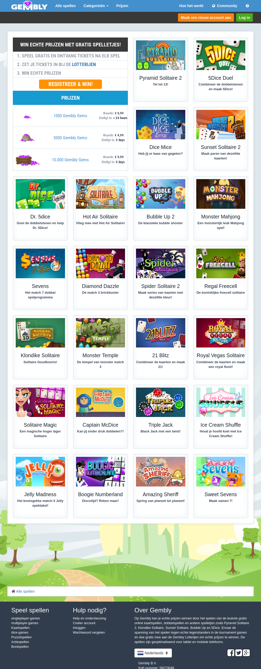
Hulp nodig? (89, 610)
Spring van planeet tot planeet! (161, 501)
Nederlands (153, 653)
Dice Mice (160, 147)
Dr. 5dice (40, 217)
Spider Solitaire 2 (160, 286)
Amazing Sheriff (160, 494)
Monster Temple (100, 355)
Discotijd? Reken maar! (100, 501)
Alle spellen (65, 6)
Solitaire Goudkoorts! (40, 362)
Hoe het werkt (191, 6)
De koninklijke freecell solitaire (221, 293)
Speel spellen (30, 610)
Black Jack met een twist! (160, 431)
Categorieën (96, 6)
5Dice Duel (220, 78)
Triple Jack (160, 425)
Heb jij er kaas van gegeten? (160, 154)
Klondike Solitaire (40, 355)
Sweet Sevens (221, 494)
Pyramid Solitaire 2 (160, 78)
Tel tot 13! (160, 84)
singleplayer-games (25, 618)
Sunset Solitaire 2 (221, 147)
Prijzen (122, 6)
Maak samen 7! (220, 501)
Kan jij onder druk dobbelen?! (100, 431)
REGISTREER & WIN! (70, 84)
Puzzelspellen (21, 637)
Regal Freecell (220, 286)
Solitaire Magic (40, 425)
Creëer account (84, 623)
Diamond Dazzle (100, 286)
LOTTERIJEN (84, 64)
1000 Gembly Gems (70, 115)
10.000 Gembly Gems (70, 159)
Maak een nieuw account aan (206, 17)
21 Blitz (160, 355)
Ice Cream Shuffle (220, 425)
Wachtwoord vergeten (89, 632)
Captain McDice (100, 425)
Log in (244, 17)
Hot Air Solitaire (100, 217)
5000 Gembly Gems (70, 137)
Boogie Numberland (100, 494)
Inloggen (79, 628)
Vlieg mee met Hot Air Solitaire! (100, 223)
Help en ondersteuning (89, 618)
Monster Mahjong (220, 217)
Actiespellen (20, 642)
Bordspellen (20, 647)
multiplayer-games (24, 623)
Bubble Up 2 (161, 217)
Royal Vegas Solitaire (221, 355)
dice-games (19, 632)
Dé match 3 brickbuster (100, 293)
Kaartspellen (20, 628)
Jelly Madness (40, 494)
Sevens (40, 286)
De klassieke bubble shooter (160, 223)
